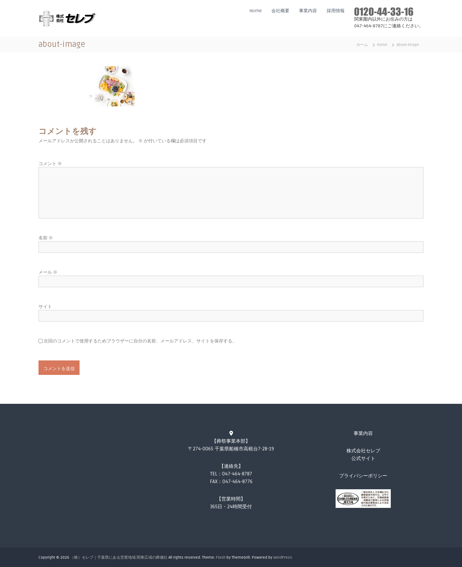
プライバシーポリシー (363, 476)
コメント (50, 163)
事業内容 (308, 10)
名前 (45, 238)
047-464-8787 (237, 474)
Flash (221, 557)
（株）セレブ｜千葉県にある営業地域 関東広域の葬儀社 (118, 557)
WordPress (282, 557)
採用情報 (336, 10)
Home (255, 10)
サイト (45, 306)
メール (47, 272)
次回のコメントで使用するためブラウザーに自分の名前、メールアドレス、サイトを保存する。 (140, 341)
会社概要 (280, 10)
